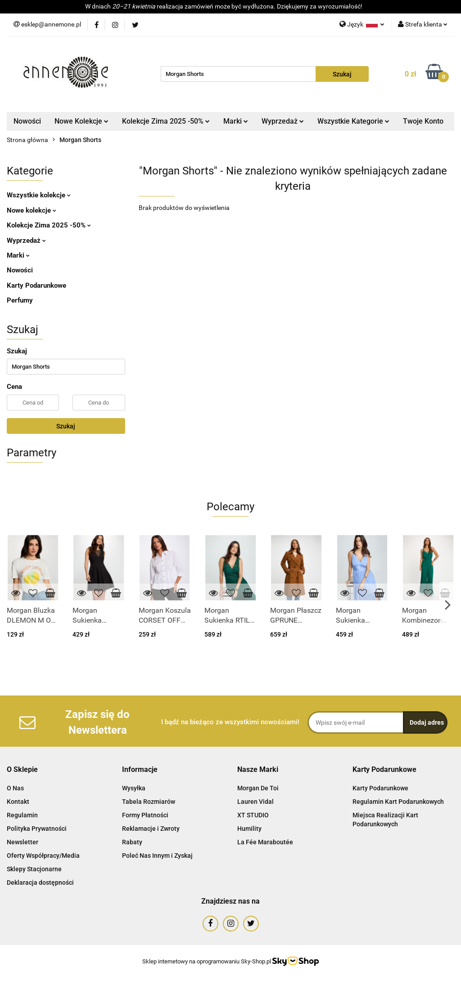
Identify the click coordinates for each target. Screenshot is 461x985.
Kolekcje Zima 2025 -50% (166, 121)
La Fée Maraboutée (265, 842)
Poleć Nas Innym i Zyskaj (157, 855)
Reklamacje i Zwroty (151, 828)
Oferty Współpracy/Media (43, 855)
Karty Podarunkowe (36, 285)
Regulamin (22, 815)
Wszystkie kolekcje (39, 195)
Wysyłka (133, 788)
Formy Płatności (145, 815)
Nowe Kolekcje (81, 121)
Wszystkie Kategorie (353, 121)
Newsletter (22, 842)
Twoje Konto (423, 121)
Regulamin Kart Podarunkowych (398, 801)
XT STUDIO (253, 815)
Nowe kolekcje (31, 210)
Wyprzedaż (283, 121)
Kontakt (18, 801)
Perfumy (20, 300)
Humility (249, 828)
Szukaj (65, 426)
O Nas (15, 788)
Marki (235, 121)
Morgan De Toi (258, 788)
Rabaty (132, 842)
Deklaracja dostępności (40, 882)
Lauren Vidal (255, 801)
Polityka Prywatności (37, 828)
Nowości (27, 121)
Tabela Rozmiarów (148, 801)
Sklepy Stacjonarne (34, 869)
